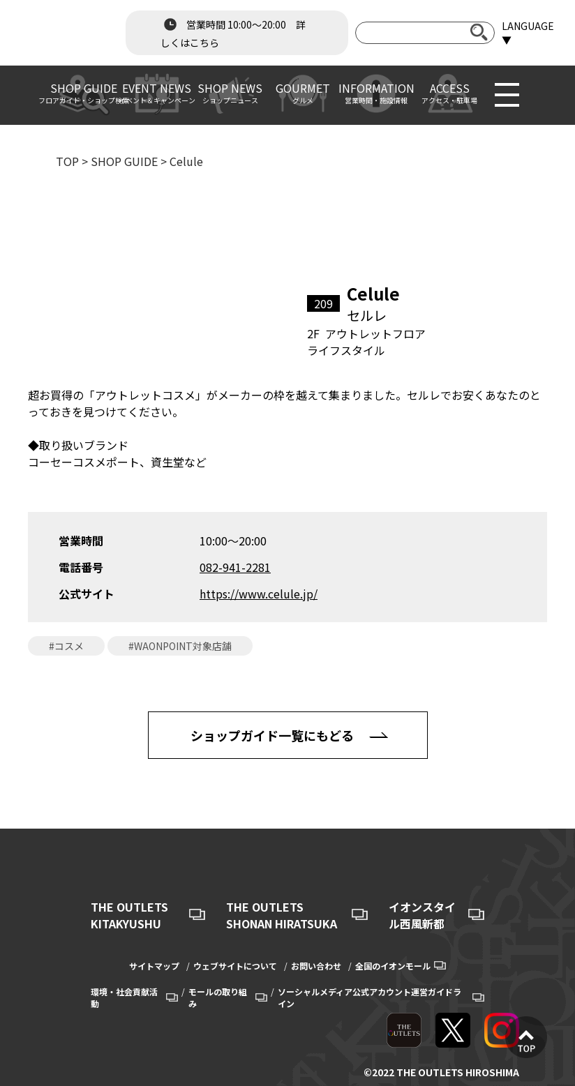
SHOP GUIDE (124, 161)
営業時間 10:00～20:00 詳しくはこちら (233, 32)
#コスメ (66, 646)
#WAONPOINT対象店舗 (180, 646)
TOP (67, 161)
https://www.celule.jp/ (259, 593)
